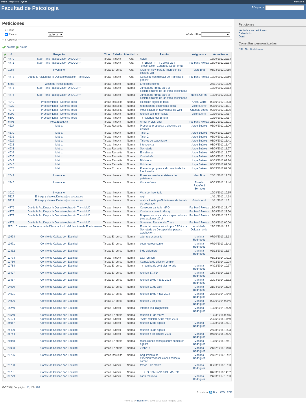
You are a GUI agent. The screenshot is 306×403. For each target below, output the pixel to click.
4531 (11, 136)
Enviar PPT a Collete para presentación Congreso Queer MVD (162, 64)
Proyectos (14, 1)
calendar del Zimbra (156, 117)
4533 (11, 148)
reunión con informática (154, 113)
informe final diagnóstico (154, 307)
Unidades (145, 164)
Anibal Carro (199, 101)
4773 (11, 87)
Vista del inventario (151, 192)
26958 (11, 340)
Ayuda (23, 1)
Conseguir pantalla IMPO (155, 207)
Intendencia (147, 144)
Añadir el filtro (193, 34)
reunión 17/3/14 (149, 272)
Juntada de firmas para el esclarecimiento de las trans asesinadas (163, 89)
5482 (11, 83)
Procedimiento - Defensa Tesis (59, 101)
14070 (11, 286)
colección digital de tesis (154, 101)
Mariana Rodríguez (199, 238)
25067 (11, 322)
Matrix (59, 125)
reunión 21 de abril (151, 286)
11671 (11, 243)
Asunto (164, 54)
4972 (11, 109)
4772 (11, 62)
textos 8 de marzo (150, 365)
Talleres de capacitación (154, 140)
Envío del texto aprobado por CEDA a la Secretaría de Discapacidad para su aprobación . (163, 229)
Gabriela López (199, 109)
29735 (11, 355)
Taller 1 (144, 132)
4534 (11, 152)
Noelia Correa (199, 94)
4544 (11, 160)
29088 (11, 348)
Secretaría (146, 148)
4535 (11, 156)
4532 (11, 144)
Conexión (299, 1)
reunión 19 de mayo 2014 (155, 293)
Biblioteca (145, 160)
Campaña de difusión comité (156, 261)
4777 (11, 215)
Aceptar (11, 47)
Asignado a (199, 54)
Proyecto (59, 54)
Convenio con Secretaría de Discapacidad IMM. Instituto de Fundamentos (59, 226)
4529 (11, 140)
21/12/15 (145, 348)
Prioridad (129, 54)
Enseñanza (146, 152)
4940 (11, 101)
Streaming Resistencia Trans (157, 222)
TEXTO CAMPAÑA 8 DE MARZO (159, 372)
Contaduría (146, 156)
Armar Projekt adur (151, 121)
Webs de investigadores (59, 83)
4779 (11, 222)
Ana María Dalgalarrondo (199, 228)
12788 (11, 265)
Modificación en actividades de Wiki (161, 109)
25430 (11, 329)
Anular (23, 47)
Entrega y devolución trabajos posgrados (59, 196)
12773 (11, 257)
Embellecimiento (149, 83)
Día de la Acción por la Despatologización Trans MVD (59, 76)
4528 (11, 168)
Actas (143, 58)
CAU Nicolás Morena (251, 49)
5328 (11, 200)
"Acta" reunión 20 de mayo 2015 (159, 318)
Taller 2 (144, 136)
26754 (11, 333)
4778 (11, 76)
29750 (11, 365)
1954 (11, 69)
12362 (11, 250)
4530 (11, 132)
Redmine (142, 400)
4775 (11, 211)
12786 (11, 261)
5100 (11, 117)
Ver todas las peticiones (253, 30)
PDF (229, 392)
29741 (11, 226)
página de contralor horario (160, 265)
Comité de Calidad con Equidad (58, 236)
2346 (11, 182)
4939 (11, 105)
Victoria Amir (199, 105)
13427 (11, 272)
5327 (11, 196)
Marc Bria (199, 69)
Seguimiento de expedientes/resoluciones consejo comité (160, 358)
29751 (11, 372)
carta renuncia (148, 376)
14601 (11, 293)
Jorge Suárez (199, 125)
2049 (11, 175)
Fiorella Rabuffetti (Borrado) (199, 185)
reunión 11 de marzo (152, 315)
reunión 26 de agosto (152, 329)
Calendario (245, 33)
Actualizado (220, 54)
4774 (11, 94)
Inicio (4, 1)
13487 (11, 279)
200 (38, 387)
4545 (11, 164)
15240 (11, 307)
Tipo (107, 54)
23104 (11, 318)
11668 (11, 236)
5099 (11, 113)
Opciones (12, 39)
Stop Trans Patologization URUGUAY (59, 58)
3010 (11, 192)
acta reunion (147, 257)
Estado (13, 34)
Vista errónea (148, 182)
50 (28, 387)
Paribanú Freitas (199, 62)
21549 (11, 315)
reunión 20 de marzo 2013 (155, 279)
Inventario (59, 69)
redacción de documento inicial (158, 105)
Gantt (242, 36)
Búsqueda (258, 7)
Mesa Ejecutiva (59, 121)
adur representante (151, 236)
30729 (11, 376)
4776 (11, 207)
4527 (11, 125)
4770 (11, 58)
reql (142, 196)
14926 (11, 300)
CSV (222, 392)
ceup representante (151, 243)
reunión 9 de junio (150, 300)
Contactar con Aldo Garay (155, 211)
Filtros (10, 30)
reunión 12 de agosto (152, 322)
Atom (215, 392)
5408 (11, 121)
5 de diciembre (148, 250)
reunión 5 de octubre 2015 (155, 333)
